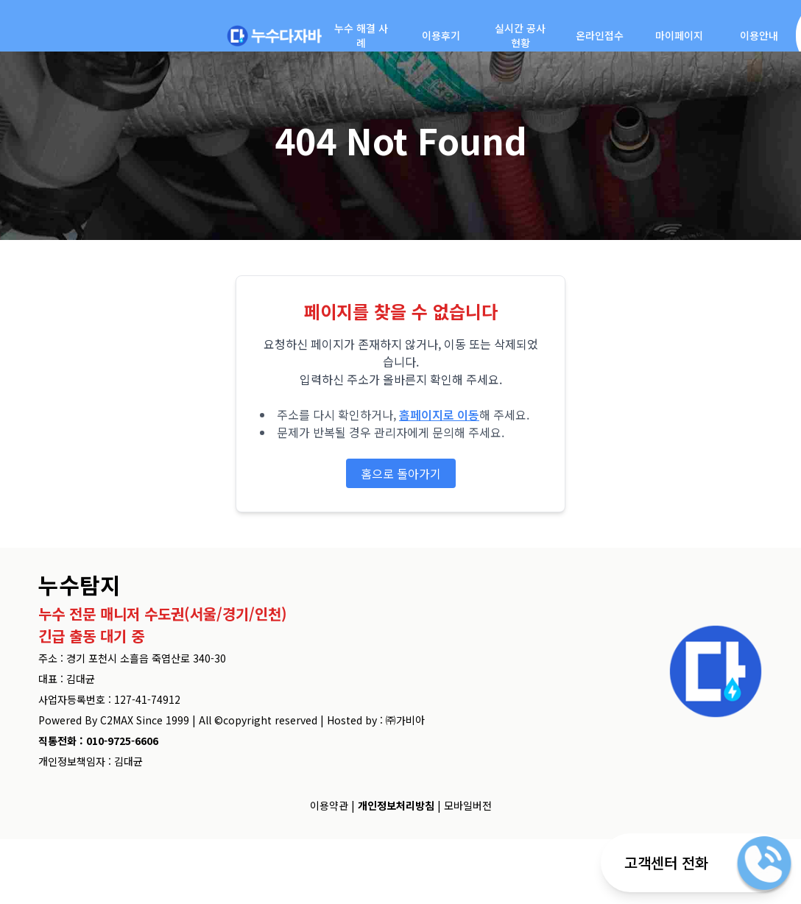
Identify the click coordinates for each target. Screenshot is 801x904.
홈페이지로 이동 (439, 414)
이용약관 (329, 805)
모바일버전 (468, 805)
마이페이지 (679, 35)
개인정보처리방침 (396, 805)
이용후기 (441, 35)
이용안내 (759, 35)
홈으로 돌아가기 (401, 473)
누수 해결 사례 (361, 35)
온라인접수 (600, 35)
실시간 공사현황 (520, 35)
